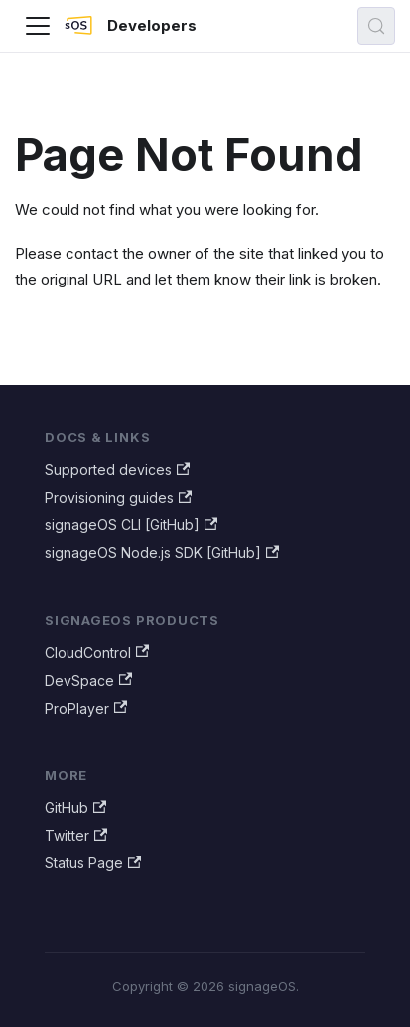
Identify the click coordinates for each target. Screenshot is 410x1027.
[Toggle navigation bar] (38, 26)
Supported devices (117, 469)
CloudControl (97, 652)
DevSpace (88, 680)
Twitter (76, 835)
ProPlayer (86, 708)
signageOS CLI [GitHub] (131, 524)
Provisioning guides (118, 497)
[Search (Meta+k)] (376, 26)
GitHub (75, 807)
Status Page (93, 863)
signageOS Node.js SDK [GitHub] (162, 552)
